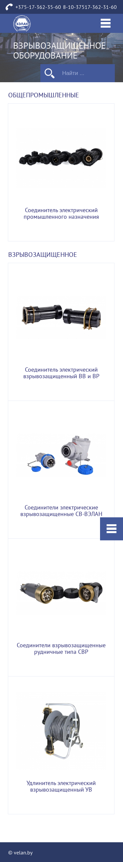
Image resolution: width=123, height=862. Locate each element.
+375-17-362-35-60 (38, 7)
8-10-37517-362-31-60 (90, 7)
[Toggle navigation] (105, 23)
